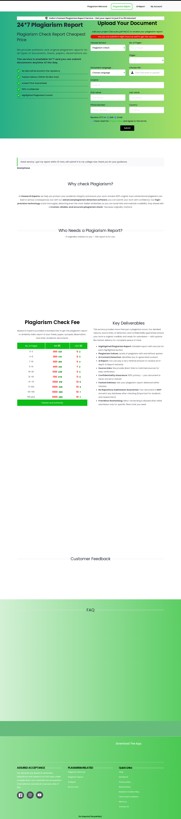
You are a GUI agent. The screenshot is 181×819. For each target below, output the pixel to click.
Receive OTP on (98, 117)
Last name (134, 92)
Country (134, 104)
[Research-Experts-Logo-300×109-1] (29, 1)
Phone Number (98, 104)
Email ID (95, 80)
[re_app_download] (145, 748)
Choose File (135, 67)
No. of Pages (136, 42)
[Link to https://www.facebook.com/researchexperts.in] (20, 795)
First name (96, 92)
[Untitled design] (116, 750)
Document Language (101, 67)
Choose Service (98, 42)
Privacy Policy (116, 121)
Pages (133, 55)
